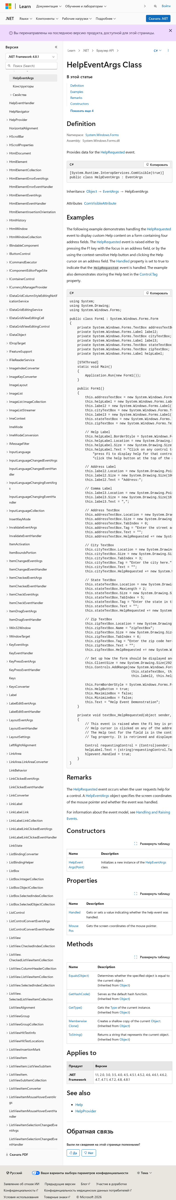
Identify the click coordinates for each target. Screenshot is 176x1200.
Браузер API (105, 50)
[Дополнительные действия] (168, 50)
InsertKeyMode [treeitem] (19, 519)
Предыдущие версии (60, 1184)
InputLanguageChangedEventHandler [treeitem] (33, 471)
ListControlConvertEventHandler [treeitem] (32, 929)
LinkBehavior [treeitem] (18, 770)
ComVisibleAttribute (100, 203)
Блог (84, 1184)
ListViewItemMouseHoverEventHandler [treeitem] (33, 1114)
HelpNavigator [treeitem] (19, 111)
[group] (119, 532)
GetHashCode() (79, 994)
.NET (86, 50)
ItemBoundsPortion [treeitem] (22, 552)
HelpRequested (113, 152)
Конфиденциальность (19, 1190)
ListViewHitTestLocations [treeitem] (26, 1041)
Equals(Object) (79, 975)
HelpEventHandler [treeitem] (21, 103)
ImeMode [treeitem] (16, 427)
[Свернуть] (56, 47)
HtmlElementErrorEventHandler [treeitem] (31, 186)
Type (113, 1007)
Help (79, 1104)
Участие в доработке (111, 1184)
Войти (166, 6)
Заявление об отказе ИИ (21, 1184)
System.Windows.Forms (102, 135)
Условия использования (21, 1197)
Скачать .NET (158, 18)
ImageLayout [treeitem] (18, 385)
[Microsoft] (8, 6)
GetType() (75, 1007)
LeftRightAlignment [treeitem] (22, 745)
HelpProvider (85, 1110)
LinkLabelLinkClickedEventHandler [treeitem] (33, 837)
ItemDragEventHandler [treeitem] (25, 619)
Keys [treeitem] (12, 678)
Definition (77, 85)
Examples (76, 91)
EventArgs (111, 191)
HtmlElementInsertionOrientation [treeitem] (32, 212)
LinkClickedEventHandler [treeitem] (26, 787)
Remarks (76, 97)
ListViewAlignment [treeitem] (22, 1007)
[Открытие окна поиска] (155, 6)
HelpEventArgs (97, 795)
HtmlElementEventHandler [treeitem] (27, 203)
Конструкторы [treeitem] (23, 86)
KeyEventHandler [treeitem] (21, 653)
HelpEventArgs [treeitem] (23, 78)
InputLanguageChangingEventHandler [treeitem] (32, 499)
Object (91, 191)
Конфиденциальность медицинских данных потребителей (86, 1190)
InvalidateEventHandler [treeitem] (25, 536)
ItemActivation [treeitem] (19, 544)
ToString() (75, 1034)
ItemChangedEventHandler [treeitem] (28, 569)
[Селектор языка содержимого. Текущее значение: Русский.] (14, 1173)
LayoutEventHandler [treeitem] (23, 728)
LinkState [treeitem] (15, 845)
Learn (71, 50)
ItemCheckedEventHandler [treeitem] (28, 586)
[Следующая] (145, 6)
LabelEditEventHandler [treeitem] (25, 711)
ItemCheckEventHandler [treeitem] (26, 603)
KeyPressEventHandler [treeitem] (24, 670)
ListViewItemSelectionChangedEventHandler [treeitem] (33, 1142)
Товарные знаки (55, 1197)
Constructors (79, 103)
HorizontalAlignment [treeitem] (23, 128)
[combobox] (31, 56)
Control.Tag (148, 274)
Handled (122, 261)
